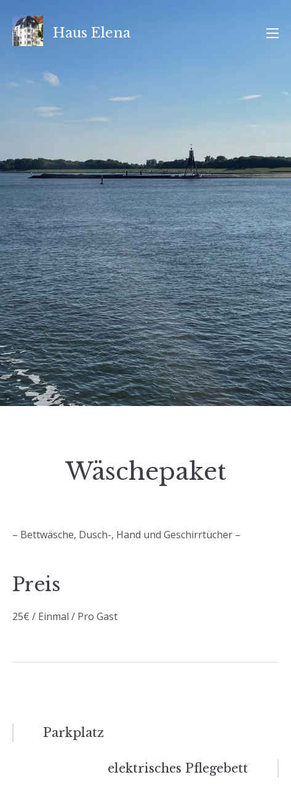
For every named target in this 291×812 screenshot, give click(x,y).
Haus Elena (91, 33)
